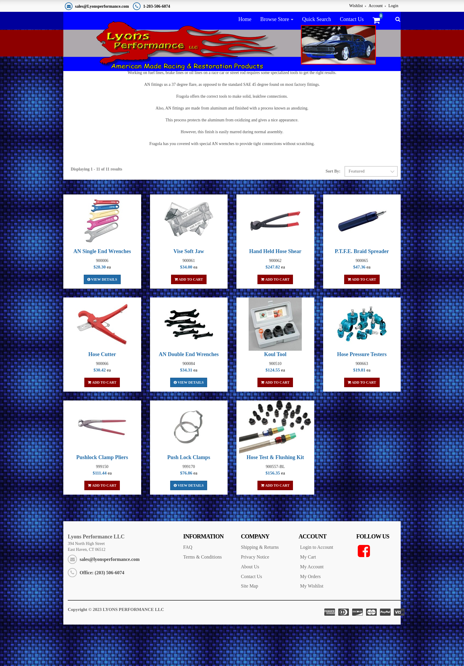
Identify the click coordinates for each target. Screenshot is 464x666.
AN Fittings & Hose (332, 84)
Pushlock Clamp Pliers (102, 499)
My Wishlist (311, 627)
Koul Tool (275, 396)
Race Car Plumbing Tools (378, 84)
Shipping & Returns (260, 588)
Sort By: (333, 212)
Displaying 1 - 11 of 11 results (96, 210)
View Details (102, 321)
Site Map (249, 627)
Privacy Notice (255, 598)
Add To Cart (189, 321)
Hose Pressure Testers (361, 396)
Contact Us (352, 19)
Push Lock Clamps (188, 499)
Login (393, 6)
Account (376, 6)
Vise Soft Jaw (188, 293)
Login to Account (316, 588)
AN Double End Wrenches (189, 396)
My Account (312, 608)
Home (244, 19)
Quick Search (316, 19)
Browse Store (274, 19)
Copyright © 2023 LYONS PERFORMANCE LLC (116, 651)
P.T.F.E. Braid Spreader (362, 293)
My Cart (308, 598)
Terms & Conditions (202, 598)
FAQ (187, 588)
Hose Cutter (102, 396)
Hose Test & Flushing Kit (275, 499)
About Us (250, 608)
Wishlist (356, 6)
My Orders (310, 617)
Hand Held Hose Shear (275, 293)
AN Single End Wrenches (102, 293)
